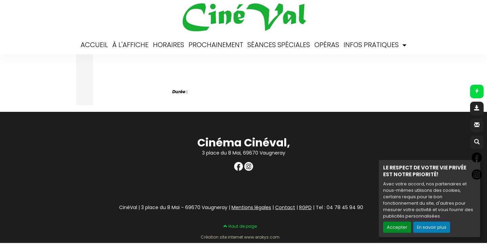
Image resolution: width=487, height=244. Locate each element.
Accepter (397, 227)
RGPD (305, 207)
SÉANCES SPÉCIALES (278, 44)
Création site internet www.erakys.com (240, 237)
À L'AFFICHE (130, 44)
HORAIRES (168, 44)
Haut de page (240, 226)
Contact (285, 207)
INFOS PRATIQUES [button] (372, 44)
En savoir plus (431, 227)
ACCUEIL (94, 44)
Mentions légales (251, 207)
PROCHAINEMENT (216, 44)
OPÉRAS (326, 44)
